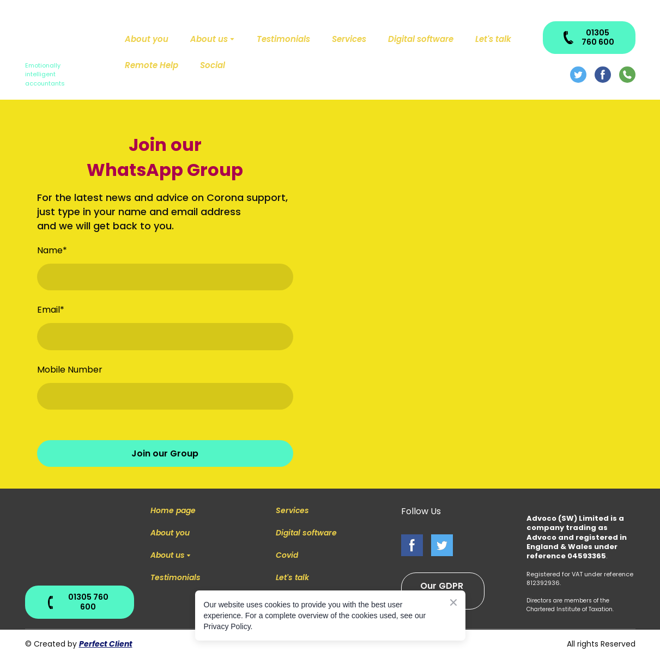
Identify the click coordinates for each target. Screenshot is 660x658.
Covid (287, 555)
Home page (173, 510)
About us (209, 39)
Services (349, 39)
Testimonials (283, 39)
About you (146, 39)
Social (212, 65)
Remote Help (151, 65)
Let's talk (493, 39)
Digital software (420, 39)
